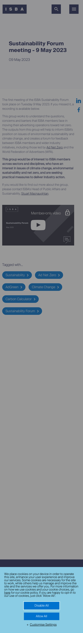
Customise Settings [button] (43, 624)
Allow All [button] (41, 616)
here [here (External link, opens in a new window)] (7, 592)
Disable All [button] (42, 605)
